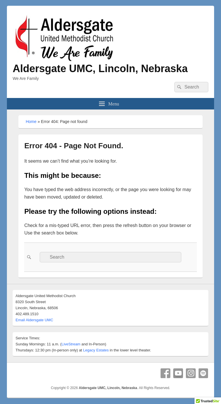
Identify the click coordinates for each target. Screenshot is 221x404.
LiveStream (71, 344)
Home (31, 121)
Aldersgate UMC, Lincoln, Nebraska (100, 68)
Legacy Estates (96, 350)
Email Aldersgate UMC (34, 320)
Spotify (203, 373)
